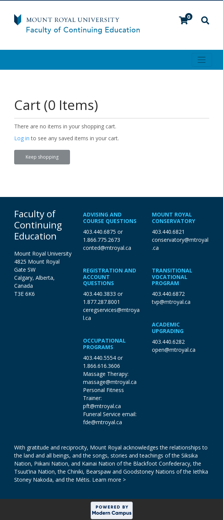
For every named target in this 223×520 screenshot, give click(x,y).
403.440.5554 (99, 357)
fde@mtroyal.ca (102, 422)
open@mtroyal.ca (173, 349)
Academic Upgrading (168, 328)
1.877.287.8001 (101, 301)
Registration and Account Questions (109, 277)
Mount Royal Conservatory (173, 218)
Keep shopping (42, 157)
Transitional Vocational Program (172, 277)
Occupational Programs (104, 344)
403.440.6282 (168, 341)
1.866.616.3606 (101, 365)
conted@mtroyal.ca (107, 247)
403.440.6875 (99, 231)
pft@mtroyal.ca (102, 406)
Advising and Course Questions (110, 218)
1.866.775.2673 (101, 239)
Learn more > (109, 479)
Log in (21, 138)
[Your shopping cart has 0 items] (184, 21)
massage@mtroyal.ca (110, 381)
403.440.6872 (168, 293)
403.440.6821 (168, 231)
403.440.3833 (99, 293)
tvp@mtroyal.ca (171, 301)
